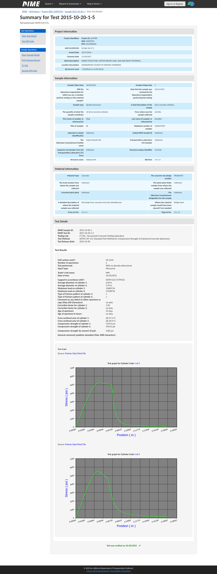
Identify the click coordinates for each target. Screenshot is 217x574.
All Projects (34, 11)
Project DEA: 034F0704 (52, 11)
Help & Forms (94, 3)
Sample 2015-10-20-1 (75, 11)
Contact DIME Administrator (97, 571)
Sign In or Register (175, 4)
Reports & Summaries (70, 3)
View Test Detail (29, 36)
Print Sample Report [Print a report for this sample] (31, 60)
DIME (24, 11)
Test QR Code (28, 41)
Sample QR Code (29, 70)
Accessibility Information (121, 571)
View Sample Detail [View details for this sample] (31, 55)
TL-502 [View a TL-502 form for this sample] (25, 65)
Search (49, 3)
